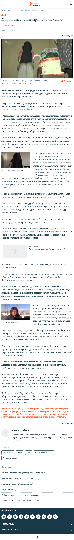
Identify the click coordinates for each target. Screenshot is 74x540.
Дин (3, 15)
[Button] (67, 35)
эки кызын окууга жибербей (16, 109)
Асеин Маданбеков (10, 26)
